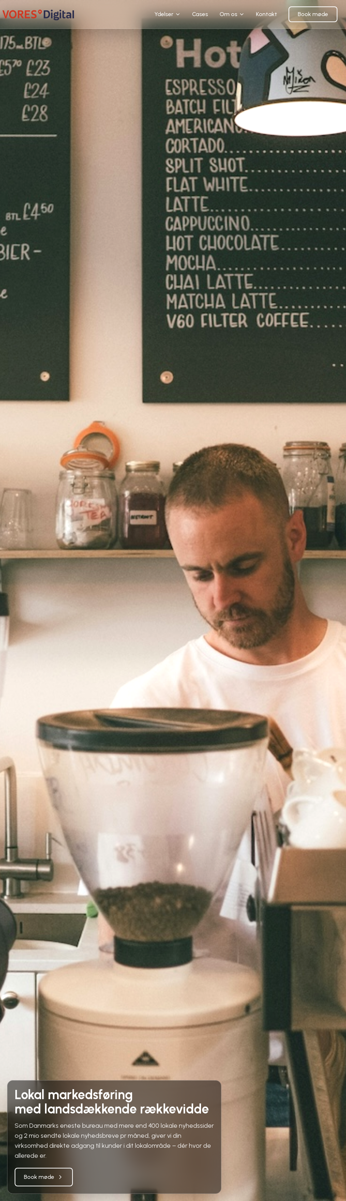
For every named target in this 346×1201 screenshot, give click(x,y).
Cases (200, 14)
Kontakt (266, 14)
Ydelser (167, 14)
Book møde (313, 14)
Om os (232, 14)
